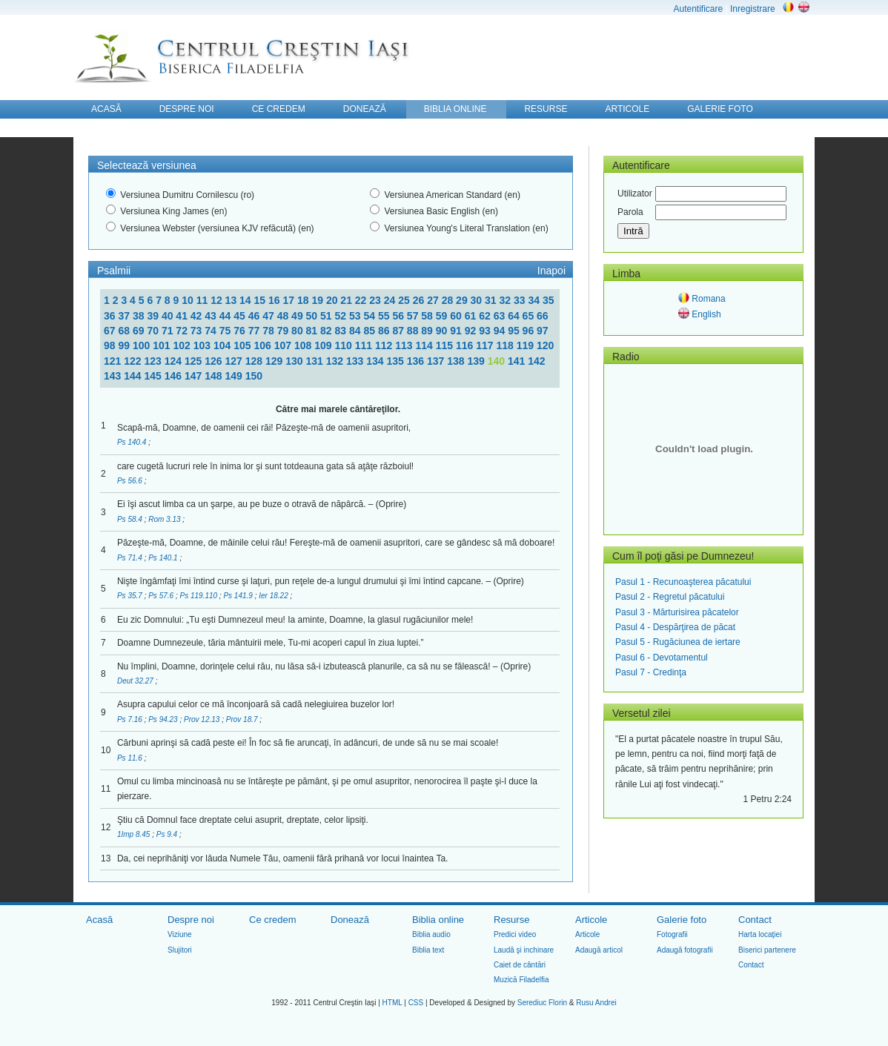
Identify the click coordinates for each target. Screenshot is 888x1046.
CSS (416, 1003)
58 (428, 316)
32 (507, 300)
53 (356, 316)
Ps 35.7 (131, 596)
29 (463, 300)
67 (111, 331)
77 (255, 331)
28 (449, 300)
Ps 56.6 (131, 481)
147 (195, 376)
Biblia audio (431, 934)
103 (203, 345)
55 (385, 316)
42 (197, 316)
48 (284, 316)
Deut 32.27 (136, 681)
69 (140, 331)
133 (356, 361)
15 (261, 300)
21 (347, 300)
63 (501, 316)
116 (466, 345)
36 (111, 316)
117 (486, 345)
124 (175, 361)
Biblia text (428, 950)
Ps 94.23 (163, 719)
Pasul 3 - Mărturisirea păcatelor (677, 612)
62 (486, 316)
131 (316, 361)
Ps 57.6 (162, 596)
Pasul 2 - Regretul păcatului (669, 597)
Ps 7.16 (131, 719)
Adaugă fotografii (685, 950)
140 (498, 361)
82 (327, 331)
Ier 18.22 (274, 596)
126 (215, 361)
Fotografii (672, 934)
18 (304, 300)
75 (226, 331)
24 (391, 300)
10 (189, 300)
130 (295, 361)
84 (356, 331)
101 (163, 345)
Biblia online (438, 919)
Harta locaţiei (759, 934)
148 (215, 376)
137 (437, 361)
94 (501, 331)
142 (536, 361)
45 (240, 316)
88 (414, 331)
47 (269, 316)
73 (197, 331)
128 (255, 361)
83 (342, 331)
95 (515, 331)
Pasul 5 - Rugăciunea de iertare (677, 642)
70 (154, 331)
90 (443, 331)
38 (140, 316)
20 (333, 300)
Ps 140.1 (163, 558)
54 (370, 316)
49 (298, 316)
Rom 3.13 (165, 519)
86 (385, 331)
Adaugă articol (599, 950)
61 (472, 316)
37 (125, 316)
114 (425, 345)
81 (313, 331)
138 (457, 361)
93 (486, 331)
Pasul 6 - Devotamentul (661, 657)
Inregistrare (752, 9)
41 (183, 316)
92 (472, 331)
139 (478, 361)
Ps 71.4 (131, 558)
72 (183, 331)
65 (530, 316)
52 (342, 316)
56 (399, 316)
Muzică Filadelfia (521, 980)
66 (543, 316)
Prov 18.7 (243, 719)
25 (405, 300)
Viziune (180, 934)
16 (275, 300)
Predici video (515, 934)
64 (515, 316)
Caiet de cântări (520, 965)
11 (203, 300)
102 (183, 345)
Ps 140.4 (132, 442)
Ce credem (272, 919)
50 (313, 316)
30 (478, 300)
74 (212, 331)
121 (114, 361)
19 (318, 300)
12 (218, 300)
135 (397, 361)
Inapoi (551, 271)
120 (545, 345)
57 (414, 316)
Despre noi (191, 919)
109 (324, 345)
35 (548, 300)
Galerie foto (681, 919)
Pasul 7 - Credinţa (650, 672)
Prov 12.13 (203, 719)
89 (428, 331)
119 (527, 345)
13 (232, 300)
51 (327, 316)
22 (362, 300)
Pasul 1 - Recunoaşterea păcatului (683, 582)
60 (457, 316)
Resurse (511, 919)
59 (443, 316)
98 (111, 345)
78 (269, 331)
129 (275, 361)
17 (289, 300)
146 (175, 376)
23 (376, 300)
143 (114, 376)
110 (344, 345)
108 (304, 345)
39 (154, 316)
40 (169, 316)
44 (226, 316)
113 (405, 345)
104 (223, 345)
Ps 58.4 (131, 519)
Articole (591, 919)
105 (243, 345)
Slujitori (180, 950)
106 (264, 345)
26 (420, 300)
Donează (350, 919)
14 (246, 300)
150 (253, 376)
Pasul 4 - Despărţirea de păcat (675, 627)
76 (240, 331)
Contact (755, 919)
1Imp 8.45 (134, 834)
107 (284, 345)
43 (212, 316)
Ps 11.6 (131, 758)
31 (492, 300)
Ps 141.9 (238, 596)
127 (235, 361)
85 (370, 331)
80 (298, 331)
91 (457, 331)
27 (434, 300)
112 (385, 345)
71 (169, 331)
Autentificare (698, 9)
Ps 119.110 (199, 596)
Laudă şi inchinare (524, 950)
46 (255, 316)
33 (521, 300)
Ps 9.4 (167, 834)
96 (530, 331)
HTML (392, 1003)
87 (399, 331)
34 (535, 300)
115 (446, 345)
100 (143, 345)
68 (125, 331)
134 (376, 361)
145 (155, 376)
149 (235, 376)
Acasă (99, 919)
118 (506, 345)
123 (155, 361)
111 (365, 345)
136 (417, 361)
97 (543, 331)
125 (195, 361)
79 (284, 331)
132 (336, 361)
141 (518, 361)
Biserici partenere (767, 950)
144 (134, 376)
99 (125, 345)
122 (134, 361)
